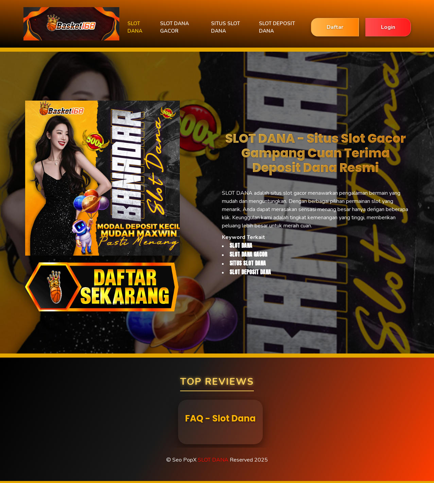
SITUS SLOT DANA (225, 27)
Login (388, 27)
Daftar (335, 27)
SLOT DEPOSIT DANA (277, 27)
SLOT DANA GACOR (174, 27)
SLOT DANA (134, 27)
